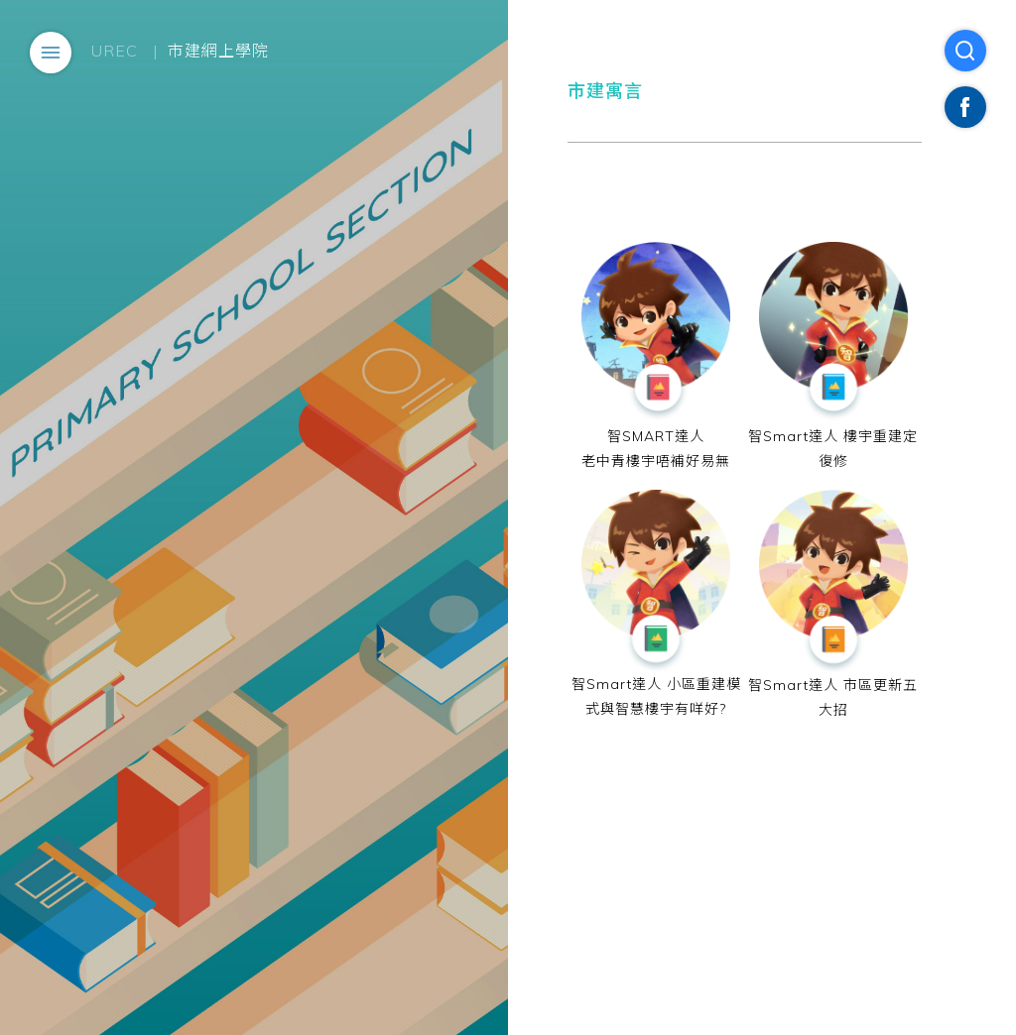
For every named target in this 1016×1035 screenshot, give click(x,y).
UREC (114, 50)
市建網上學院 (218, 50)
